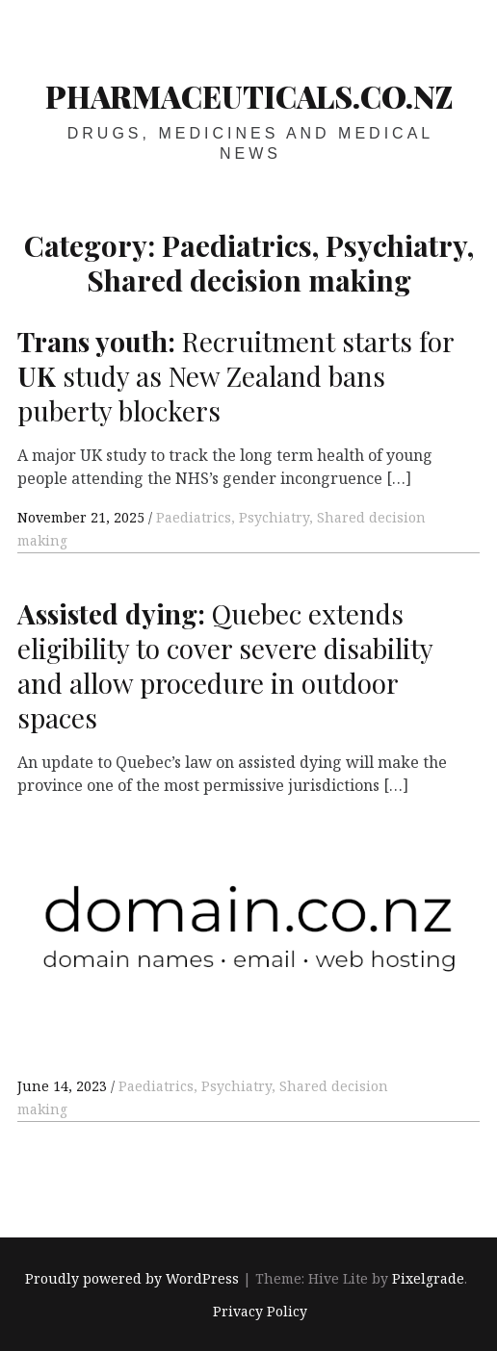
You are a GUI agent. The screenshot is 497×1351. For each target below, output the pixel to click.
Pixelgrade (428, 1278)
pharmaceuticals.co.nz (249, 96)
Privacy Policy (260, 1311)
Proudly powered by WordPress (132, 1278)
